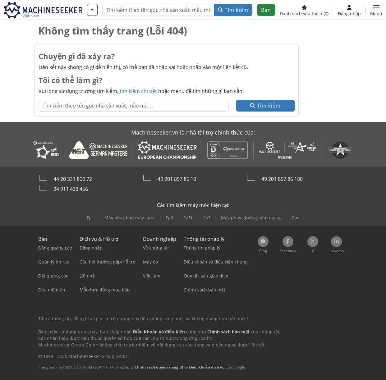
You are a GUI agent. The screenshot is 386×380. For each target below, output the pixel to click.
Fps (295, 218)
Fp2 (169, 218)
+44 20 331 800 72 (71, 179)
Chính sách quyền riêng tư (159, 367)
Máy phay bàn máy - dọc (129, 218)
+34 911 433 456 (69, 188)
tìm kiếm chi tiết (138, 91)
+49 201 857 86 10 (175, 179)
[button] (376, 10)
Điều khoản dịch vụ (207, 367)
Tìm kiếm (233, 10)
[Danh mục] (92, 10)
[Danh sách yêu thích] (304, 10)
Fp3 (207, 218)
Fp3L (188, 218)
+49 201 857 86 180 (281, 179)
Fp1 (90, 218)
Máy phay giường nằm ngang (251, 218)
